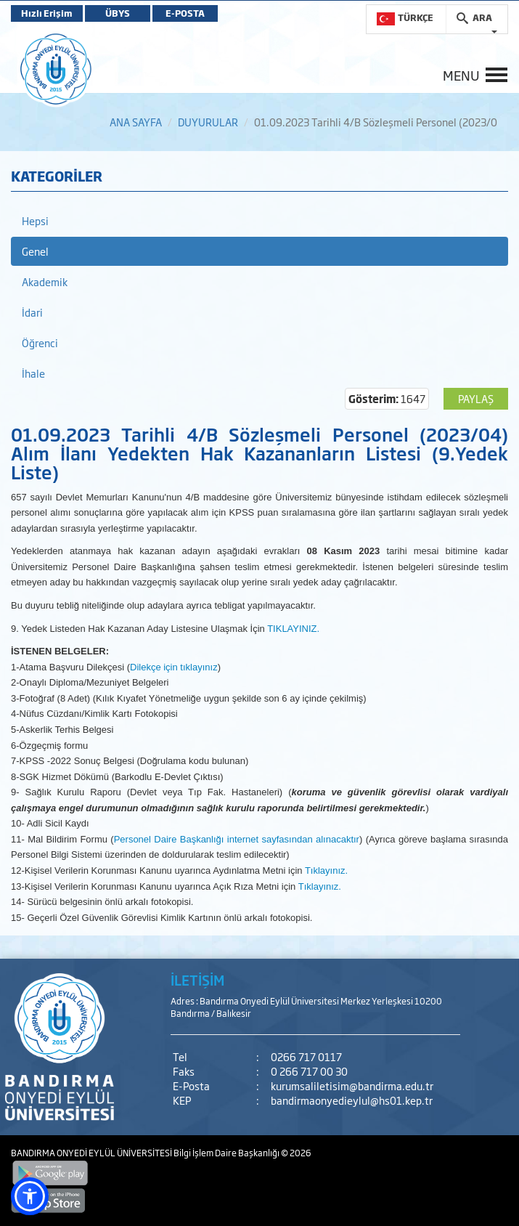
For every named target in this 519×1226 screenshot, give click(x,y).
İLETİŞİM (197, 979)
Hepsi (35, 220)
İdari (32, 312)
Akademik (45, 281)
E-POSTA (185, 13)
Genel (35, 251)
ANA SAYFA (136, 121)
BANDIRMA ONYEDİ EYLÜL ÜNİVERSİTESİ (92, 1152)
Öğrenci (40, 342)
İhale (33, 373)
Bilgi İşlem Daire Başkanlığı (227, 1152)
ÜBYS (117, 13)
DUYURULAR (208, 121)
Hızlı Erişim (47, 13)
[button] (30, 1196)
